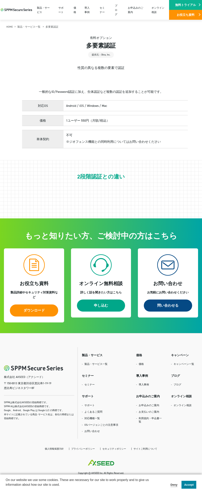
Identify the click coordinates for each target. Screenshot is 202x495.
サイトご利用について (145, 448)
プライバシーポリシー (83, 448)
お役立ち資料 (186, 14)
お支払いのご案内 (149, 411)
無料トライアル (185, 5)
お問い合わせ (92, 431)
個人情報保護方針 (54, 448)
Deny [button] (173, 484)
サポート (61, 10)
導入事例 (87, 10)
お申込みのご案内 (135, 10)
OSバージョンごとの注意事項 (101, 424)
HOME (9, 26)
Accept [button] (189, 484)
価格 (75, 10)
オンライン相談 (158, 10)
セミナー (102, 10)
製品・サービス (43, 10)
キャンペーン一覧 (184, 363)
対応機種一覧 (92, 418)
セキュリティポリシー (114, 448)
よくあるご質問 (93, 411)
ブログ (116, 10)
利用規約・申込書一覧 (150, 420)
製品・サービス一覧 (29, 26)
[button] (6, 489)
